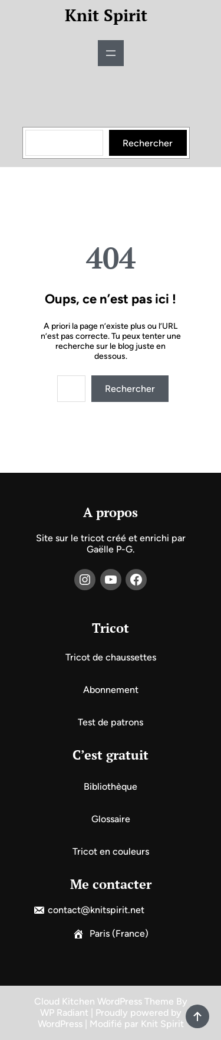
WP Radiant (64, 1012)
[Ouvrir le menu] (111, 53)
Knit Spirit (106, 15)
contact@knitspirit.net (96, 909)
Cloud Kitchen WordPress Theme (105, 1001)
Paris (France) (119, 933)
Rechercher (148, 143)
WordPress (60, 1023)
